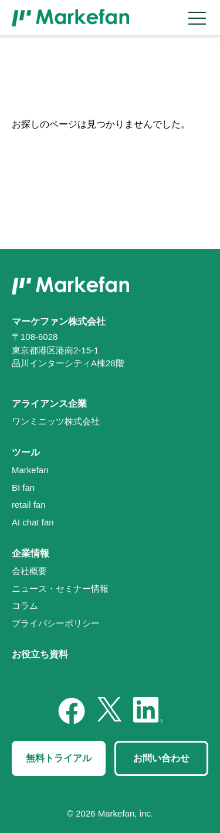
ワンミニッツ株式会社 (56, 421)
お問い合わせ (161, 758)
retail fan (29, 505)
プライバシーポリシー (56, 623)
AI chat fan (33, 522)
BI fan (23, 488)
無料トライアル (59, 758)
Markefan (30, 470)
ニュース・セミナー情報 (60, 588)
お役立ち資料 (40, 654)
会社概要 (29, 571)
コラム (25, 606)
